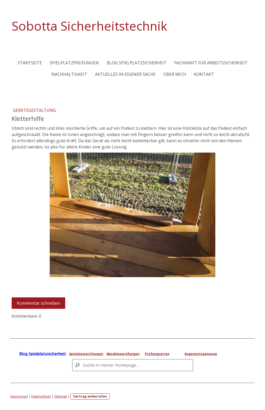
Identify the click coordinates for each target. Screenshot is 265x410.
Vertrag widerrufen (90, 396)
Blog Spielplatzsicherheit (136, 63)
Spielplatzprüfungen (74, 63)
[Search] (132, 365)
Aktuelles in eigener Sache (125, 74)
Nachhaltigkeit (69, 74)
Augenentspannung (201, 354)
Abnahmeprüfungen (122, 354)
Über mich (174, 74)
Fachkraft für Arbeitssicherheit (211, 63)
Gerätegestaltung (34, 110)
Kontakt (204, 74)
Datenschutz (41, 396)
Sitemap (60, 396)
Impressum (19, 396)
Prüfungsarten (157, 354)
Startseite (30, 63)
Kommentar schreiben (38, 303)
